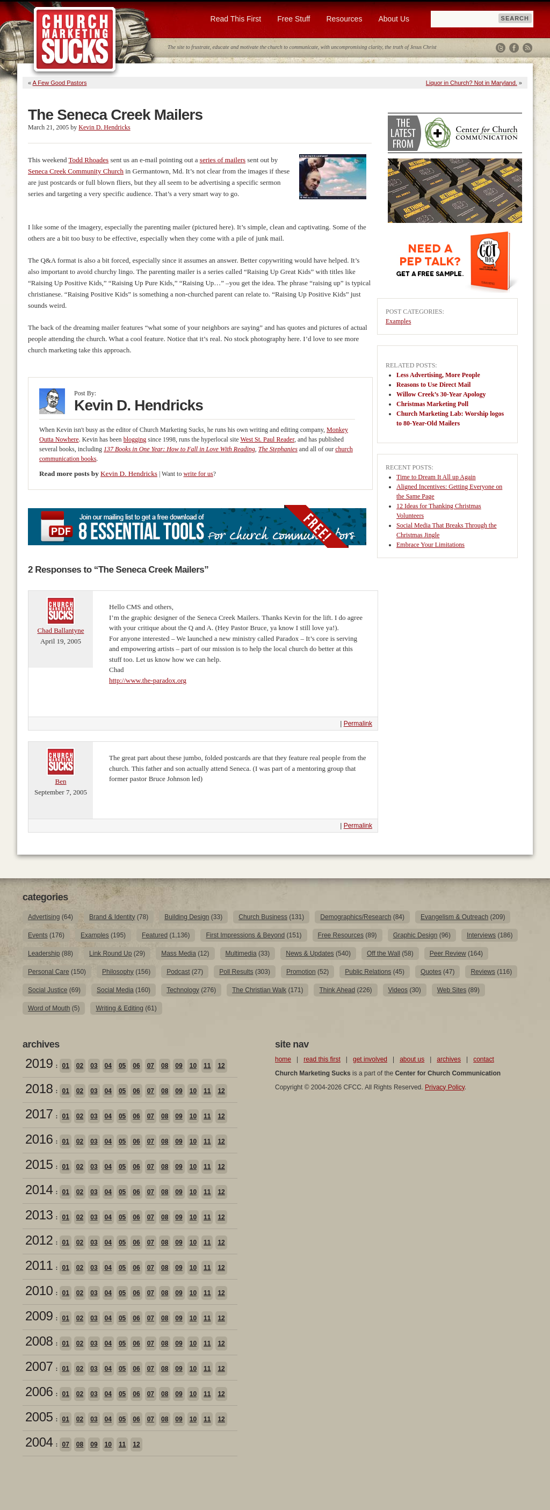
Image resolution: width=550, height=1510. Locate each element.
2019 (39, 1063)
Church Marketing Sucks (75, 40)
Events (38, 935)
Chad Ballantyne (60, 630)
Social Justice (47, 990)
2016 (39, 1139)
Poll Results (236, 972)
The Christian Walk (259, 990)
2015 (39, 1164)
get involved (370, 1059)
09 (178, 1066)
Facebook (514, 47)
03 (93, 1066)
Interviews (481, 935)
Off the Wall (383, 953)
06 (136, 1066)
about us (412, 1059)
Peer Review (448, 953)
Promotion (301, 972)
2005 (39, 1417)
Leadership (44, 953)
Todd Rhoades (89, 160)
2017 (39, 1114)
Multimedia (241, 953)
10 (193, 1066)
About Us (393, 19)
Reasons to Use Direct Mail (433, 384)
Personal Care (48, 972)
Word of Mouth (49, 1008)
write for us (198, 474)
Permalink (358, 723)
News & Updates (310, 953)
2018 (39, 1088)
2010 (39, 1290)
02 (79, 1066)
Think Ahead (337, 990)
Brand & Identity (112, 917)
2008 (39, 1341)
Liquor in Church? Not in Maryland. (471, 83)
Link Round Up (110, 953)
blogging (135, 439)
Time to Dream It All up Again (436, 477)
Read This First (236, 19)
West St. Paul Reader (267, 439)
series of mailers (222, 160)
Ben (61, 781)
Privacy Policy (445, 1087)
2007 (39, 1366)
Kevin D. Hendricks (104, 127)
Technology (183, 990)
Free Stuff (293, 19)
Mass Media (178, 953)
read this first (322, 1059)
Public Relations (368, 972)
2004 (39, 1442)
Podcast (178, 972)
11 (207, 1066)
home (283, 1059)
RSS (527, 47)
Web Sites (451, 990)
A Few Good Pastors (60, 83)
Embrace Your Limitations (430, 544)
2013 (39, 1215)
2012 (39, 1240)
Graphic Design (415, 935)
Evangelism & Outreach (454, 917)
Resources (344, 19)
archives (449, 1059)
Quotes (431, 972)
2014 (39, 1189)
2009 (39, 1316)
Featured (155, 935)
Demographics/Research (355, 917)
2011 (39, 1265)
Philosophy (118, 972)
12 (221, 1066)
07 (150, 1066)
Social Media (115, 990)
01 (65, 1066)
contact (483, 1059)
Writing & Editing (119, 1008)
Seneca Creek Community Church (76, 171)
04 (108, 1066)
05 (122, 1066)
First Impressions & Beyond (245, 935)
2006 (39, 1391)
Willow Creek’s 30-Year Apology (441, 394)
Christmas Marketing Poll (432, 404)
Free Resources (341, 935)
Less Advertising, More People (438, 375)
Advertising (44, 917)
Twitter (500, 47)
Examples (398, 321)
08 (164, 1066)
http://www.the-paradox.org (147, 680)
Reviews (483, 972)
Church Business (262, 917)
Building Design (186, 917)
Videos (398, 990)
